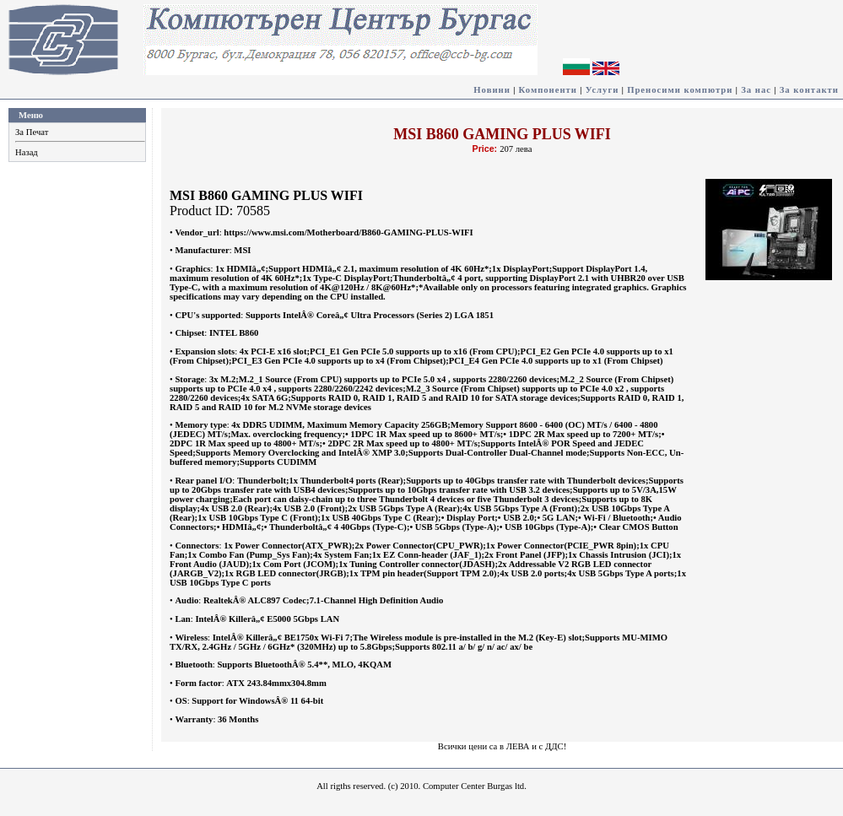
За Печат (31, 132)
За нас (756, 90)
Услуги (602, 90)
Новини (492, 90)
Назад (26, 152)
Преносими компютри (679, 90)
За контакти (809, 90)
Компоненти (548, 90)
